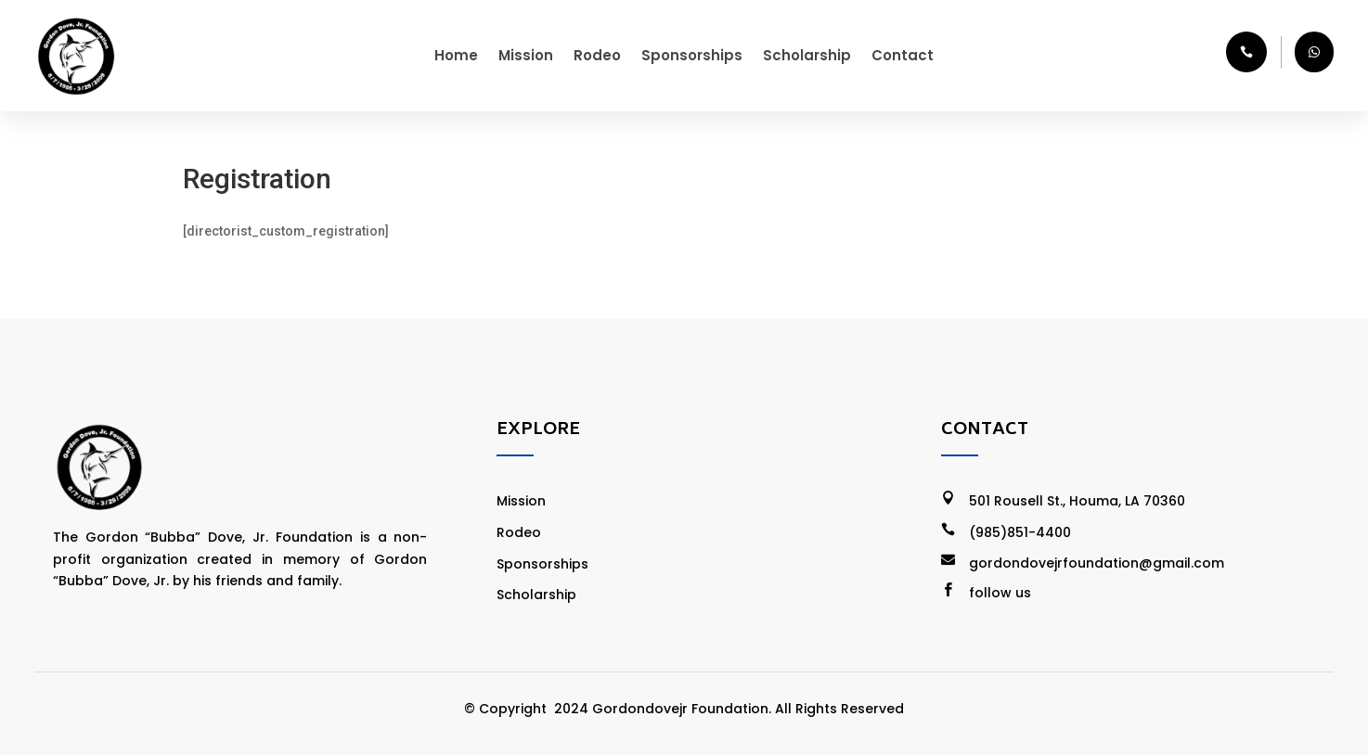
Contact (902, 55)
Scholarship (807, 55)
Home (456, 55)
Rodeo (597, 55)
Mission (525, 55)
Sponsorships (691, 55)
